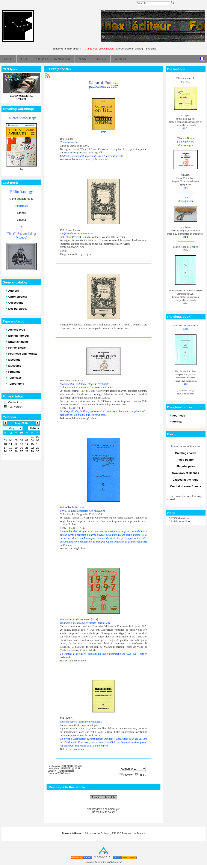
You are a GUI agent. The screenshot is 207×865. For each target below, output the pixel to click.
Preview (126, 774)
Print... (140, 774)
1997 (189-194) (60, 69)
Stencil (21, 212)
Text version (15, 406)
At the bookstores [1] (21, 198)
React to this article (103, 797)
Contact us (15, 402)
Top (103, 852)
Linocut (21, 219)
